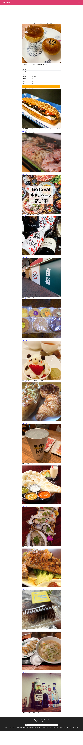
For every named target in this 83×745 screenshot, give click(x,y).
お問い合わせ (19, 727)
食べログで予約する (41, 86)
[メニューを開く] (79, 2)
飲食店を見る (24, 174)
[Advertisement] (41, 13)
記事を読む (24, 131)
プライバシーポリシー (12, 727)
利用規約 (24, 727)
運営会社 (6, 727)
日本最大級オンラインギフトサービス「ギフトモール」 (69, 727)
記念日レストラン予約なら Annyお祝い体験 (51, 727)
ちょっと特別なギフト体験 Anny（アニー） (34, 727)
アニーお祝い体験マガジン (6, 2)
